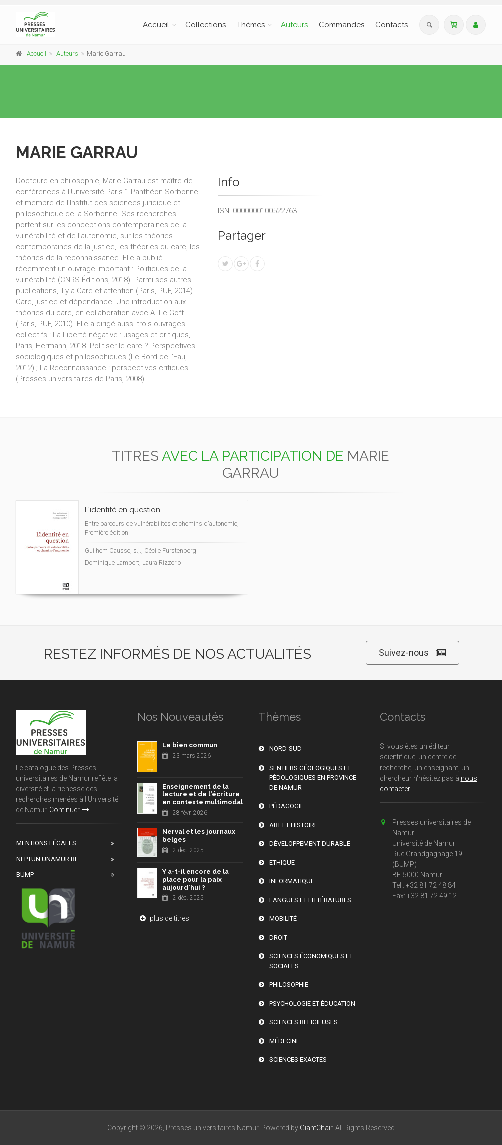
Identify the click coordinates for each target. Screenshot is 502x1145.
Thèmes (251, 24)
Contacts (392, 24)
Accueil (156, 24)
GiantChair (316, 1128)
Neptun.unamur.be (47, 859)
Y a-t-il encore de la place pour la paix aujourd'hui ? (195, 879)
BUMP (25, 874)
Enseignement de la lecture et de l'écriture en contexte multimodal (202, 794)
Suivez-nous (412, 653)
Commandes (341, 24)
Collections (206, 24)
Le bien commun (190, 745)
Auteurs (294, 24)
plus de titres (164, 918)
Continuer (70, 810)
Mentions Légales (46, 843)
